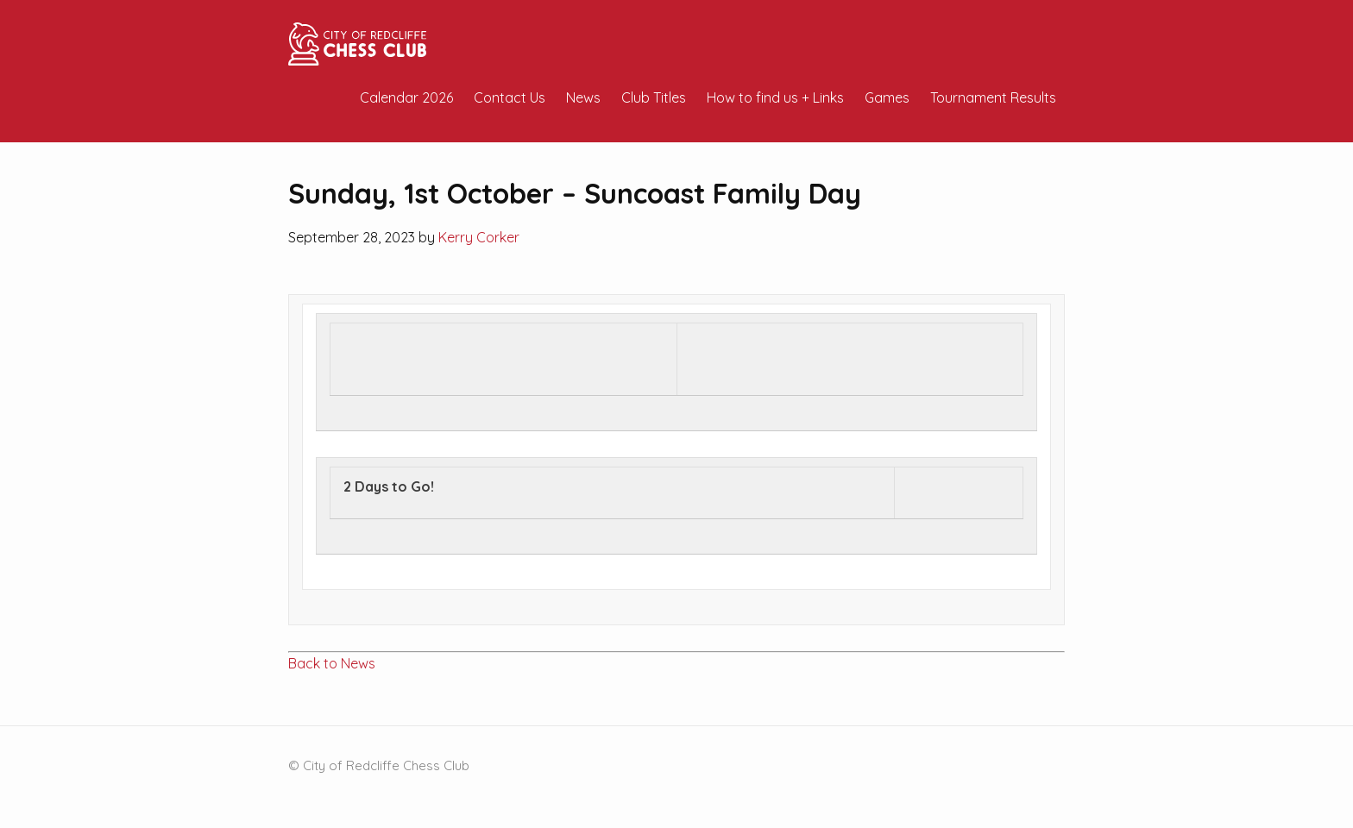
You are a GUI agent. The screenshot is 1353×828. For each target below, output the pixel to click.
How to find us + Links (775, 97)
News (583, 97)
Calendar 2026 (406, 97)
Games (887, 97)
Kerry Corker (478, 237)
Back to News (331, 663)
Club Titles (653, 97)
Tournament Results (993, 97)
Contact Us (509, 97)
